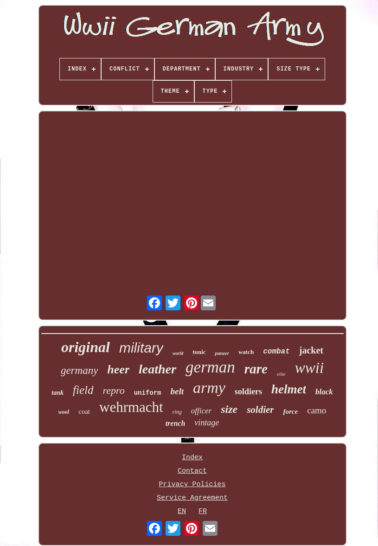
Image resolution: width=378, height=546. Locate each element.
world (178, 353)
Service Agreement (192, 498)
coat (84, 411)
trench (176, 423)
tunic (198, 351)
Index (192, 458)
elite (281, 374)
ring (177, 412)
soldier (260, 409)
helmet (288, 389)
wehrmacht (131, 407)
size (229, 409)
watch (246, 351)
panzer (222, 353)
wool (63, 412)
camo (316, 410)
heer (118, 369)
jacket (311, 350)
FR (203, 511)
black (324, 391)
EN (182, 511)
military (141, 347)
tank (57, 392)
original (85, 347)
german (210, 367)
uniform (147, 393)
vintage (206, 422)
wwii (309, 368)
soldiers (248, 391)
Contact (192, 471)
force (290, 411)
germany (79, 370)
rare (256, 368)
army (209, 387)
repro (113, 390)
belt (177, 391)
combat (276, 351)
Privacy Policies (192, 484)
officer (201, 410)
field (83, 390)
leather (157, 369)
